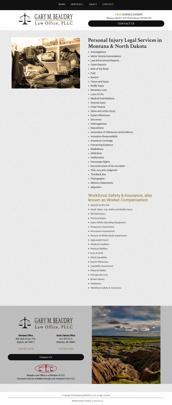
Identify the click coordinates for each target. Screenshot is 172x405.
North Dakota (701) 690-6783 (139, 18)
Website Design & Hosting (81, 401)
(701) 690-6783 (65, 349)
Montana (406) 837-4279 (116, 18)
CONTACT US (126, 23)
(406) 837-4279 (25, 349)
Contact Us (46, 357)
